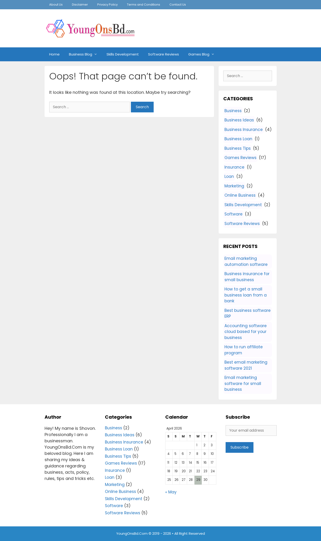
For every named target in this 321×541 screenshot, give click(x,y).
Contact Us (177, 4)
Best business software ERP (247, 313)
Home (54, 54)
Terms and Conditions (143, 4)
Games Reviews (240, 157)
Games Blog (203, 54)
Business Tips (237, 148)
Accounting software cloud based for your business (245, 331)
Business (233, 111)
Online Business (240, 195)
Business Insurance (243, 129)
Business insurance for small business (246, 277)
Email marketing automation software (246, 261)
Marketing (234, 186)
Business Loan (238, 139)
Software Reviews (163, 54)
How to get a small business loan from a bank (245, 295)
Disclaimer (80, 4)
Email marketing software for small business (242, 383)
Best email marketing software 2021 (245, 365)
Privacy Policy (107, 4)
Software (233, 214)
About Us (56, 4)
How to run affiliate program (243, 350)
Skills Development (123, 54)
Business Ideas (239, 120)
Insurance (234, 167)
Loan (229, 176)
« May (171, 492)
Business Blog (85, 54)
